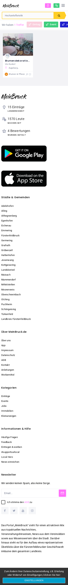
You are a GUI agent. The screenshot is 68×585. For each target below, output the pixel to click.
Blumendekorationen (19, 60)
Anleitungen (7, 369)
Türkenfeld (7, 314)
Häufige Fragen (9, 437)
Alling (4, 210)
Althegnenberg (9, 215)
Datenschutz (8, 355)
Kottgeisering (8, 265)
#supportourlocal (10, 452)
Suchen (59, 15)
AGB (3, 360)
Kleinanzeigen (8, 416)
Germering (7, 240)
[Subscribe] (62, 493)
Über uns (6, 340)
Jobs (4, 406)
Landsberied (8, 269)
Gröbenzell (7, 250)
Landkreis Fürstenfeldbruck (16, 319)
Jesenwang (7, 260)
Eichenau (6, 225)
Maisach (6, 274)
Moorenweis (8, 289)
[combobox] (27, 15)
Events (5, 401)
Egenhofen (7, 220)
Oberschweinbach (11, 294)
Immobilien (7, 410)
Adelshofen (7, 206)
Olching (5, 299)
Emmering (6, 230)
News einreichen (10, 461)
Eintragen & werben (11, 447)
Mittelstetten (8, 284)
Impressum (7, 350)
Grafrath (5, 245)
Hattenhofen (8, 255)
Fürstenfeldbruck (10, 235)
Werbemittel (7, 374)
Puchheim (6, 304)
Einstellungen (34, 580)
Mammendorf (8, 279)
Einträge (5, 396)
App (3, 345)
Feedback (6, 442)
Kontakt (5, 365)
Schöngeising (8, 309)
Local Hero (7, 457)
